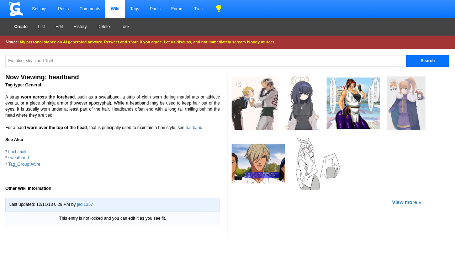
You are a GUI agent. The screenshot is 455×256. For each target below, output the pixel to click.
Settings (39, 8)
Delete (103, 26)
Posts (63, 8)
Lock (125, 26)
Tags (134, 8)
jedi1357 (85, 204)
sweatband (18, 157)
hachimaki (17, 151)
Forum (177, 8)
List (41, 26)
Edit (59, 26)
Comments (89, 8)
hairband (194, 127)
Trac (198, 8)
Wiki (115, 8)
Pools (155, 8)
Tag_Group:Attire (24, 164)
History (80, 26)
